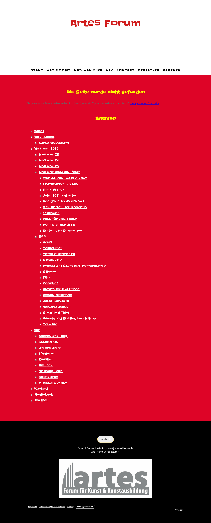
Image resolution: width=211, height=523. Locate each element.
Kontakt (125, 70)
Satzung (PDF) (51, 371)
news (47, 242)
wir (109, 70)
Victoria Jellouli (56, 307)
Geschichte (48, 342)
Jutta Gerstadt (56, 301)
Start (36, 70)
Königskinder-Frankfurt (63, 201)
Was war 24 (49, 160)
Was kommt (58, 70)
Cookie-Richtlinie (58, 507)
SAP (42, 236)
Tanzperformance (59, 254)
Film (46, 277)
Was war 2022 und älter (59, 172)
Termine (50, 324)
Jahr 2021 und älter (60, 196)
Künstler (46, 359)
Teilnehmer (52, 248)
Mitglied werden (53, 383)
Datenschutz (44, 507)
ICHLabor (51, 213)
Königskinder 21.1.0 (59, 225)
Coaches (50, 283)
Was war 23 (49, 166)
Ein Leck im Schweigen (62, 231)
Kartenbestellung (54, 143)
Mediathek (148, 70)
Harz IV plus (53, 190)
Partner (172, 70)
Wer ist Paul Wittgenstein (65, 178)
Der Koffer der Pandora (65, 207)
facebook (106, 439)
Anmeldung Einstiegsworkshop (69, 318)
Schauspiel (53, 260)
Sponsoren (48, 377)
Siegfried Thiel (56, 313)
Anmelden (179, 510)
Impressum (32, 507)
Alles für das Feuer (60, 219)
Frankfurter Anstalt (60, 184)
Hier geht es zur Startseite (144, 103)
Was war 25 (49, 155)
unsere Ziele (50, 348)
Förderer (47, 354)
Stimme (49, 272)
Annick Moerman (57, 295)
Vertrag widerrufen (85, 507)
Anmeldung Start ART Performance (74, 266)
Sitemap (70, 507)
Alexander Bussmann (61, 289)
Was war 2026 (88, 70)
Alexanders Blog (53, 336)
